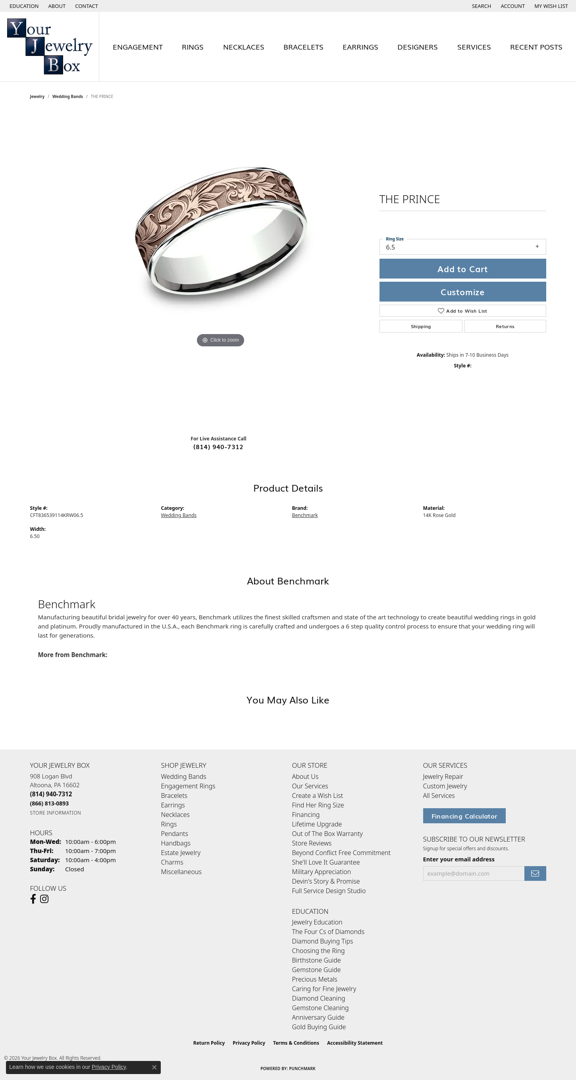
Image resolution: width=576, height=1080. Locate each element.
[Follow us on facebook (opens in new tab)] (33, 899)
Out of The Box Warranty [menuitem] (327, 833)
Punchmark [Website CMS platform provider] (302, 1068)
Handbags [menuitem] (176, 843)
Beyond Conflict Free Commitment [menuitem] (341, 852)
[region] (221, 270)
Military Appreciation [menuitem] (321, 871)
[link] (56, 6)
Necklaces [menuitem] (175, 814)
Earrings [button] (360, 46)
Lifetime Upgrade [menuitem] (317, 824)
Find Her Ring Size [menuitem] (318, 805)
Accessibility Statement (355, 1043)
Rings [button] (193, 46)
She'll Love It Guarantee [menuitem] (326, 862)
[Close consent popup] (154, 1067)
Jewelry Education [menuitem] (317, 922)
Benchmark (305, 515)
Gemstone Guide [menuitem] (316, 969)
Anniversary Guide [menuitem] (318, 1017)
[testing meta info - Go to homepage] (49, 46)
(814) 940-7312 (218, 446)
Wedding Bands (67, 96)
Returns (505, 326)
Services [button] (474, 46)
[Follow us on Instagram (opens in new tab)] (44, 899)
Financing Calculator (464, 816)
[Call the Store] (51, 794)
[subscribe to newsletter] (535, 873)
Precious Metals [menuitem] (314, 979)
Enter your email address (459, 859)
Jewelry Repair (443, 776)
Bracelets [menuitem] (174, 795)
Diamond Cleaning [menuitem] (318, 998)
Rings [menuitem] (169, 824)
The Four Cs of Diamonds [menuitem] (328, 931)
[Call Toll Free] (49, 803)
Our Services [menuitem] (310, 786)
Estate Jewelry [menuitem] (180, 852)
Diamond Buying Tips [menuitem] (322, 941)
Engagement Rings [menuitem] (188, 786)
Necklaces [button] (243, 46)
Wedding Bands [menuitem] (183, 776)
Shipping (421, 326)
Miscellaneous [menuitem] (181, 871)
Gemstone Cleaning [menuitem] (320, 1007)
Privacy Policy (249, 1043)
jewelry (37, 96)
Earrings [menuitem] (173, 805)
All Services (439, 795)
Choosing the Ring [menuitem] (318, 950)
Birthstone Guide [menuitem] (316, 960)
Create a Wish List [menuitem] (317, 795)
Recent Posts (536, 46)
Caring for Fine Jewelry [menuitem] (324, 988)
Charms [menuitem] (172, 862)
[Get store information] (55, 812)
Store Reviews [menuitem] (312, 843)
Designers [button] (417, 46)
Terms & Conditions (296, 1043)
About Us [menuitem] (305, 776)
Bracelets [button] (303, 46)
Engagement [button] (138, 46)
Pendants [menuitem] (174, 833)
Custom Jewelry (445, 786)
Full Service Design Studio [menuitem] (329, 890)
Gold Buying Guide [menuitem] (319, 1026)
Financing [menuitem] (306, 814)
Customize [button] (463, 292)
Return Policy (209, 1043)
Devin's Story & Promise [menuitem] (326, 881)
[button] (23, 6)
